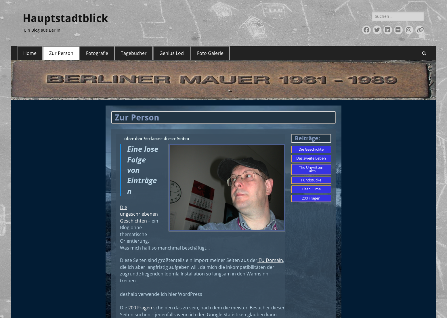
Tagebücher (134, 53)
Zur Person (61, 53)
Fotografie (97, 53)
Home (30, 53)
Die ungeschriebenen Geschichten (139, 214)
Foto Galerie (210, 53)
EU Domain (270, 261)
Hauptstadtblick (65, 18)
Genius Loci (171, 53)
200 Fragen (140, 310)
